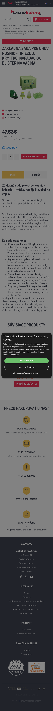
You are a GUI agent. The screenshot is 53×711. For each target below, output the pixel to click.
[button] (26, 373)
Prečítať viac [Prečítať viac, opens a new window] (14, 355)
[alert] (26, 355)
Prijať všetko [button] (26, 361)
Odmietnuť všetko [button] (26, 367)
